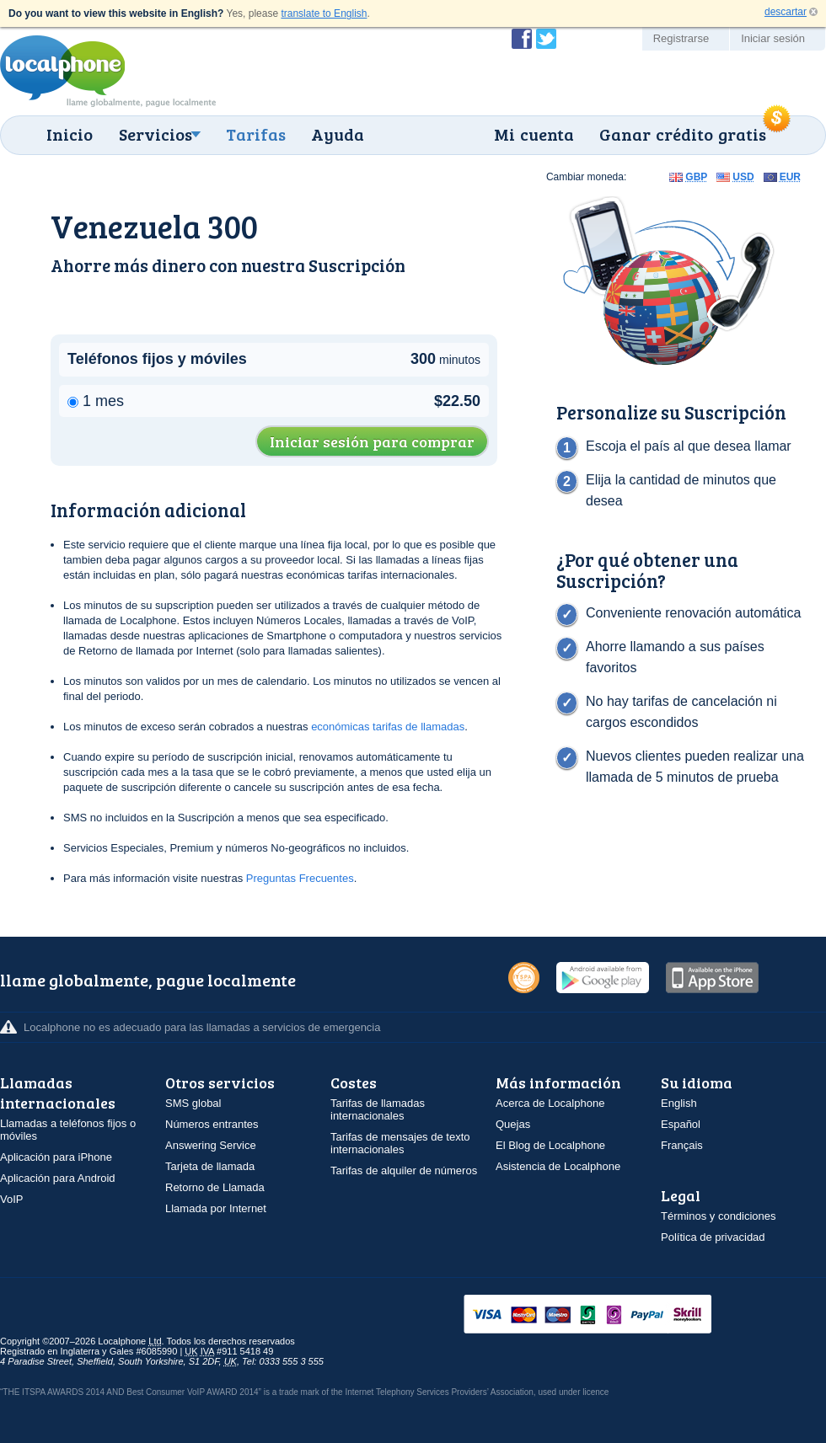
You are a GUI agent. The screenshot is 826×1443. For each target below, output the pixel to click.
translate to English (324, 13)
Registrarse (681, 38)
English (679, 1103)
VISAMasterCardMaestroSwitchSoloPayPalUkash (611, 1315)
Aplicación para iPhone (56, 1157)
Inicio (69, 134)
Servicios (155, 134)
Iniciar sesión (773, 38)
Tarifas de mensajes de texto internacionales (399, 1143)
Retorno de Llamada (215, 1187)
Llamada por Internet (215, 1208)
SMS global (193, 1103)
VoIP (11, 1199)
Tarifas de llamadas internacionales (377, 1109)
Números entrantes (212, 1124)
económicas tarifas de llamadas (387, 726)
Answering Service (210, 1145)
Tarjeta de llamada (210, 1166)
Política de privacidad (713, 1237)
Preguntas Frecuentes (300, 878)
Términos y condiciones (718, 1216)
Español (680, 1124)
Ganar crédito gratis (682, 134)
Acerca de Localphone (550, 1103)
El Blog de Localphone (550, 1145)
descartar (785, 12)
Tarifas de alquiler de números (403, 1170)
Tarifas (256, 134)
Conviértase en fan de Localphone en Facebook (522, 39)
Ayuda (337, 134)
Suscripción (356, 265)
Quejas (513, 1124)
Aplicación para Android (57, 1178)
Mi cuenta (534, 134)
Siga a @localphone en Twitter (546, 39)
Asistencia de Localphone (558, 1166)
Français (682, 1145)
